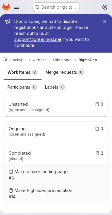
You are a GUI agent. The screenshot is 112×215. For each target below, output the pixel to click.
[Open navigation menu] (16, 7)
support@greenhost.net (37, 39)
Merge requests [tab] (64, 72)
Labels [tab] (55, 87)
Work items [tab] (22, 72)
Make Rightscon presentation (43, 190)
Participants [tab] (22, 87)
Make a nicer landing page (41, 171)
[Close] (104, 21)
